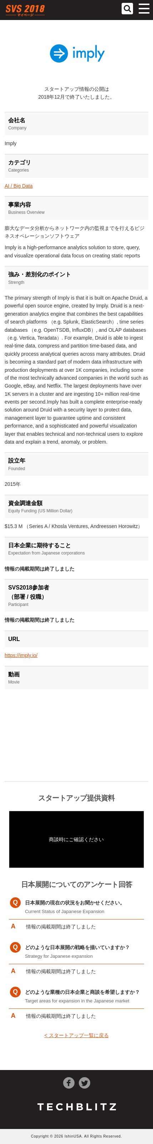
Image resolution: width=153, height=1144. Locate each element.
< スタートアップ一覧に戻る (76, 1035)
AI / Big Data (19, 186)
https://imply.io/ (21, 655)
